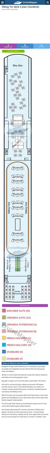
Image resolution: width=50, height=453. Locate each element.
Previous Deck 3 (13, 51)
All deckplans (25, 46)
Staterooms (25, 305)
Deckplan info (8, 46)
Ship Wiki (41, 46)
